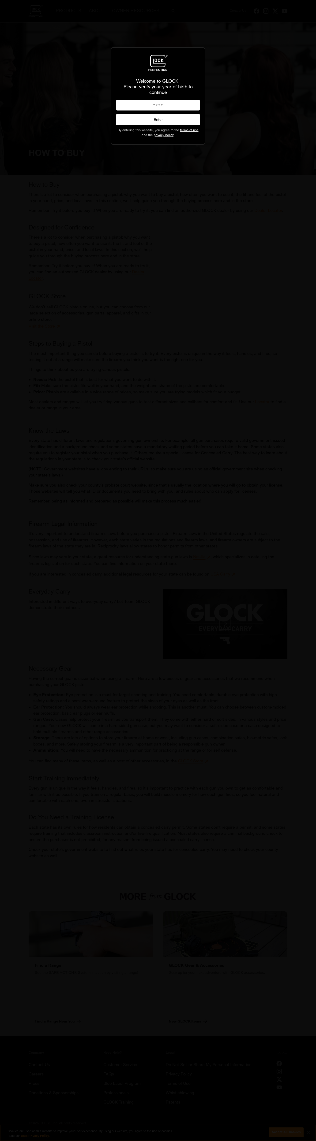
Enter (158, 119)
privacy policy (163, 135)
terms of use (189, 130)
